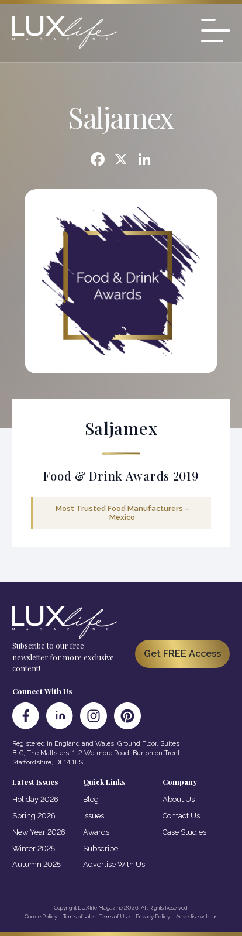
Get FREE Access (182, 653)
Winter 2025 (33, 848)
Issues (93, 815)
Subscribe (100, 848)
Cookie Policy (41, 916)
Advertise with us (196, 916)
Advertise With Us (114, 864)
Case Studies (184, 832)
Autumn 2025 (36, 864)
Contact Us (181, 815)
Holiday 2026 (35, 799)
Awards (96, 832)
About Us (179, 799)
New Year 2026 (38, 832)
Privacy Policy (153, 916)
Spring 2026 (34, 815)
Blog (91, 799)
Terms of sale (78, 916)
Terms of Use (114, 916)
